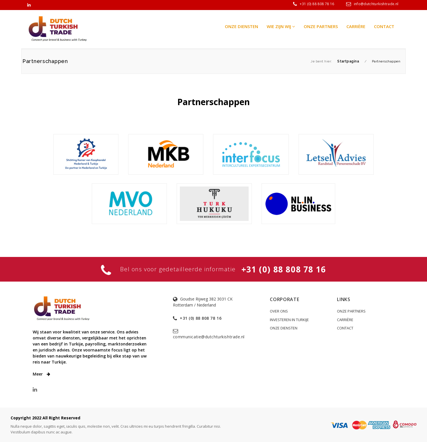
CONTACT (345, 328)
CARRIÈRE (345, 319)
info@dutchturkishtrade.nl (376, 3)
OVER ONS (279, 311)
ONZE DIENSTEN (283, 328)
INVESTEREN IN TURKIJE (289, 319)
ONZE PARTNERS (351, 311)
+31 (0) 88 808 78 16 (317, 3)
